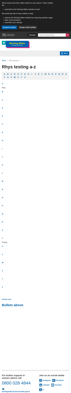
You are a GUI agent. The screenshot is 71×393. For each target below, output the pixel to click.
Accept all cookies (9, 27)
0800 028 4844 (16, 383)
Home (4, 60)
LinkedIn (46, 385)
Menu (64, 53)
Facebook (60, 380)
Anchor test (6, 299)
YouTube (59, 385)
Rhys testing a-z (14, 60)
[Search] (67, 35)
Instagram (47, 380)
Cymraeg (32, 35)
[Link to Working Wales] (16, 44)
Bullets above (12, 305)
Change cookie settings (28, 27)
